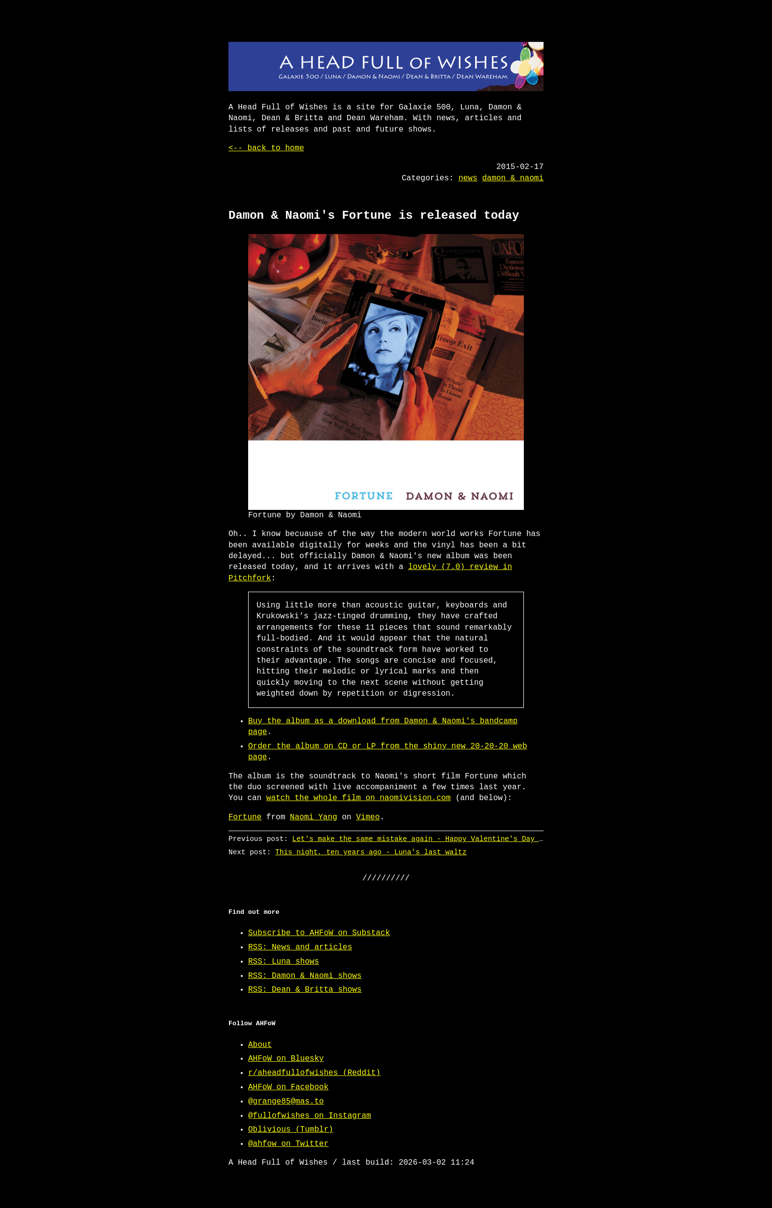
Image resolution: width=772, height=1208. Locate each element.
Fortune (244, 817)
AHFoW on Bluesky (286, 1058)
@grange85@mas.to (286, 1101)
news (467, 178)
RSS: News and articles (300, 947)
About (260, 1045)
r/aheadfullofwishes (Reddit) (314, 1073)
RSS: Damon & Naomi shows (304, 976)
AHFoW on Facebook (288, 1087)
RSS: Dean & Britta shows (304, 989)
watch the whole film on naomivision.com (358, 798)
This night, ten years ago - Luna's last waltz (371, 852)
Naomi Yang (313, 817)
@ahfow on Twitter (288, 1144)
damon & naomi (513, 178)
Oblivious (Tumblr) (290, 1129)
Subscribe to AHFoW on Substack (319, 933)
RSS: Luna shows (283, 961)
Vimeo (368, 817)
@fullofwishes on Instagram (309, 1115)
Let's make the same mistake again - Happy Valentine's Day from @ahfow (439, 838)
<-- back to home (266, 148)
